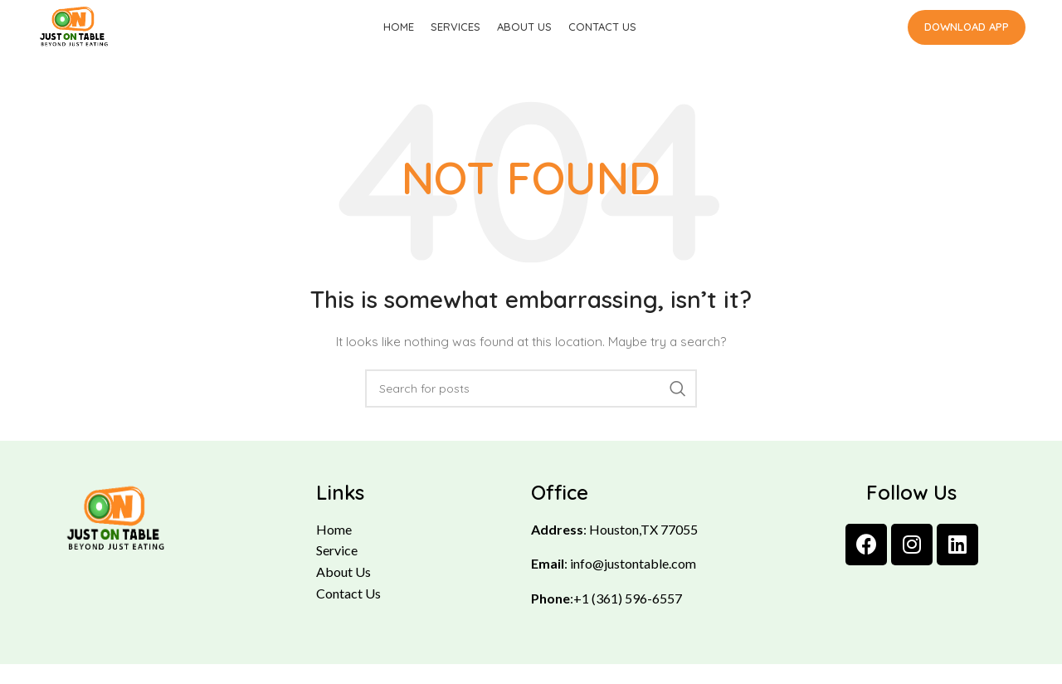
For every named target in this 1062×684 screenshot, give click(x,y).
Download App (966, 36)
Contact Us (348, 613)
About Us (343, 591)
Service (337, 570)
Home (334, 549)
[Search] (531, 408)
